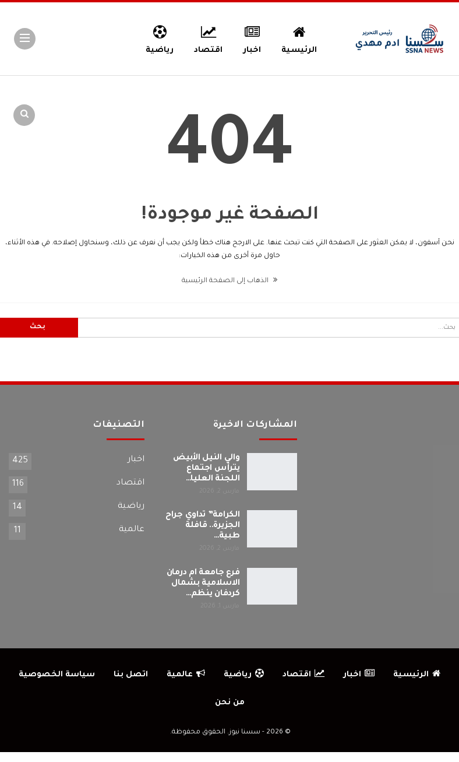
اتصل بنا (131, 674)
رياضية (160, 38)
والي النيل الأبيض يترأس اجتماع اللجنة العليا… (206, 469)
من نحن (230, 702)
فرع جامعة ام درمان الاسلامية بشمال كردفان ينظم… (203, 583)
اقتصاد (208, 38)
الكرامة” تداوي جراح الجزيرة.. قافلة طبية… (202, 526)
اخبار (252, 38)
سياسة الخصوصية (57, 674)
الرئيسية (299, 38)
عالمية (131, 530)
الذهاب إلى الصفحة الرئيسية (229, 281)
